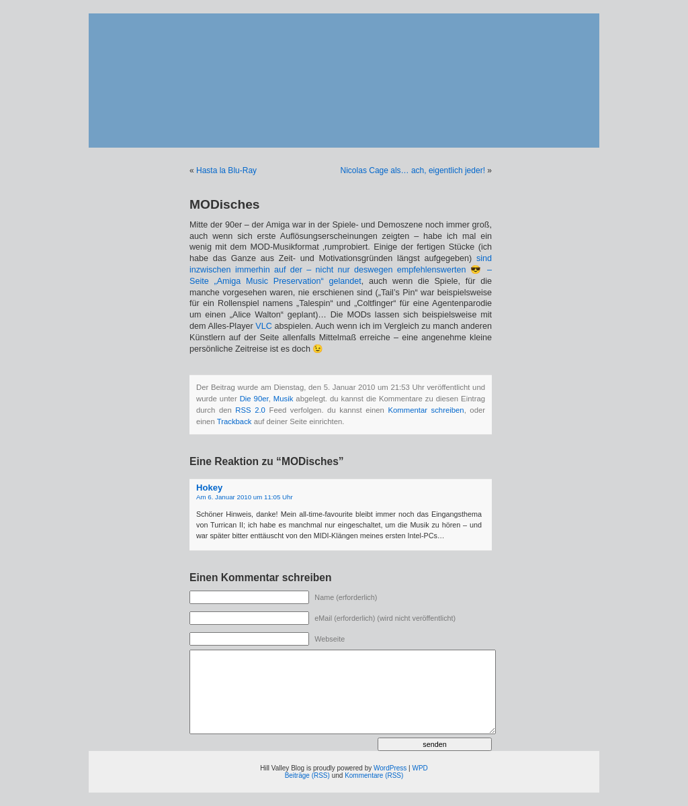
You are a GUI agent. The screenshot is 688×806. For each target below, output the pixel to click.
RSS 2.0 (250, 410)
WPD (419, 768)
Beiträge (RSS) (307, 775)
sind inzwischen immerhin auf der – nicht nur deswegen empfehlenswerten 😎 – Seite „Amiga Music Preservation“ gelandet (340, 270)
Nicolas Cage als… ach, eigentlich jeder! (413, 170)
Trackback (234, 421)
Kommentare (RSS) (374, 775)
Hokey (209, 488)
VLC (263, 326)
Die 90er (254, 399)
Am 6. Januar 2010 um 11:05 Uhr (244, 497)
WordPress (390, 768)
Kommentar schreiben (426, 410)
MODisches (224, 204)
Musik (283, 399)
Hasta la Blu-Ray (226, 170)
